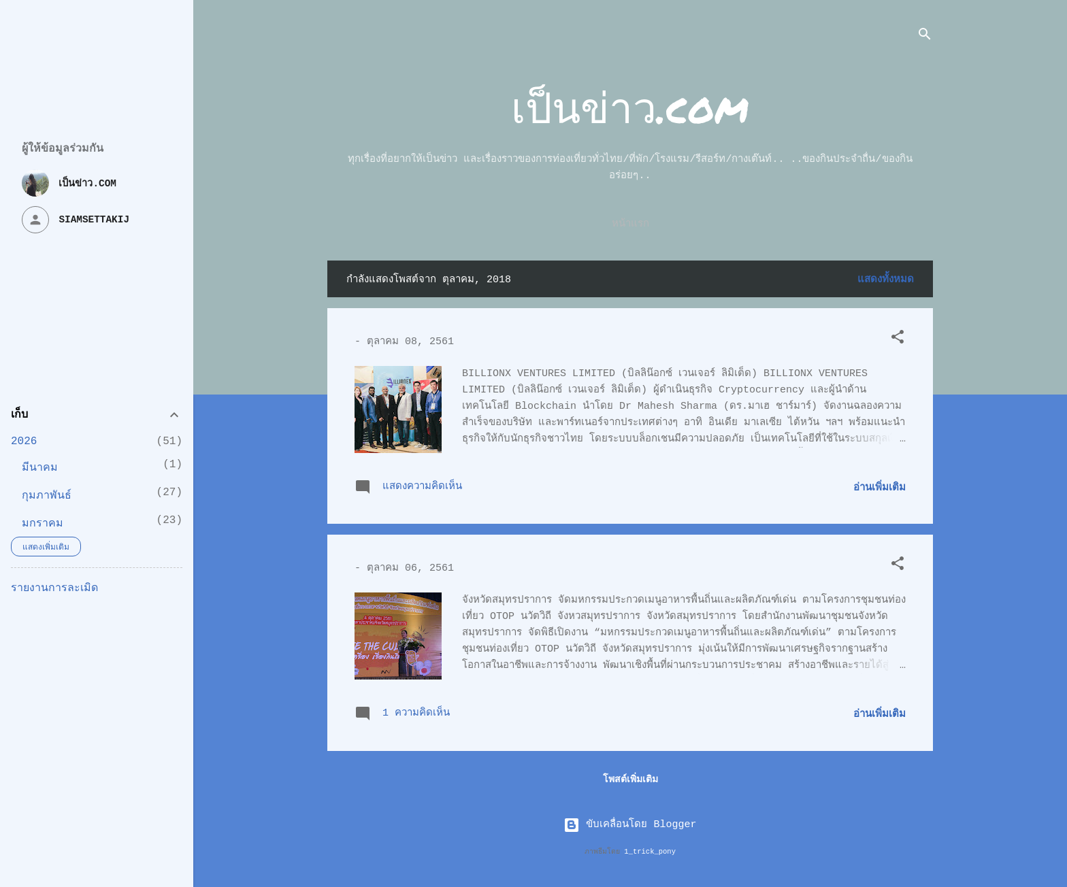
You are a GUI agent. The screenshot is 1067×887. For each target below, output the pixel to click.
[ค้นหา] (925, 37)
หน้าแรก (630, 224)
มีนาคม (40, 468)
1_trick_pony (650, 852)
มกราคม (42, 524)
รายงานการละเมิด (54, 588)
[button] (897, 340)
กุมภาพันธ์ (46, 496)
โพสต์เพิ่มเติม (630, 779)
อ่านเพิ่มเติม (879, 488)
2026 (24, 441)
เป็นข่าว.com (630, 106)
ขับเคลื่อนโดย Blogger (629, 825)
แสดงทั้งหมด (885, 280)
